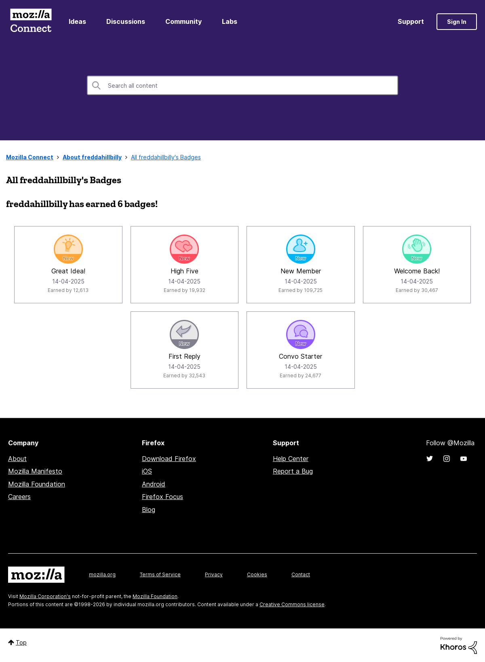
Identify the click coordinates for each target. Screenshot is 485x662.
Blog (148, 509)
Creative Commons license (292, 604)
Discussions (125, 21)
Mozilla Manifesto (35, 471)
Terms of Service (160, 574)
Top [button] (21, 642)
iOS (147, 471)
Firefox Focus (162, 497)
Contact (300, 574)
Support (411, 21)
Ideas (77, 21)
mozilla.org (102, 574)
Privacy (214, 574)
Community (183, 21)
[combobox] (242, 85)
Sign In (456, 21)
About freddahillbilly (92, 157)
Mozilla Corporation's (45, 596)
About (17, 459)
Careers (19, 497)
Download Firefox (169, 459)
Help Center (290, 459)
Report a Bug (293, 471)
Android (153, 484)
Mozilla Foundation (36, 484)
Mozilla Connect (30, 21)
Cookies (257, 574)
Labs (229, 21)
